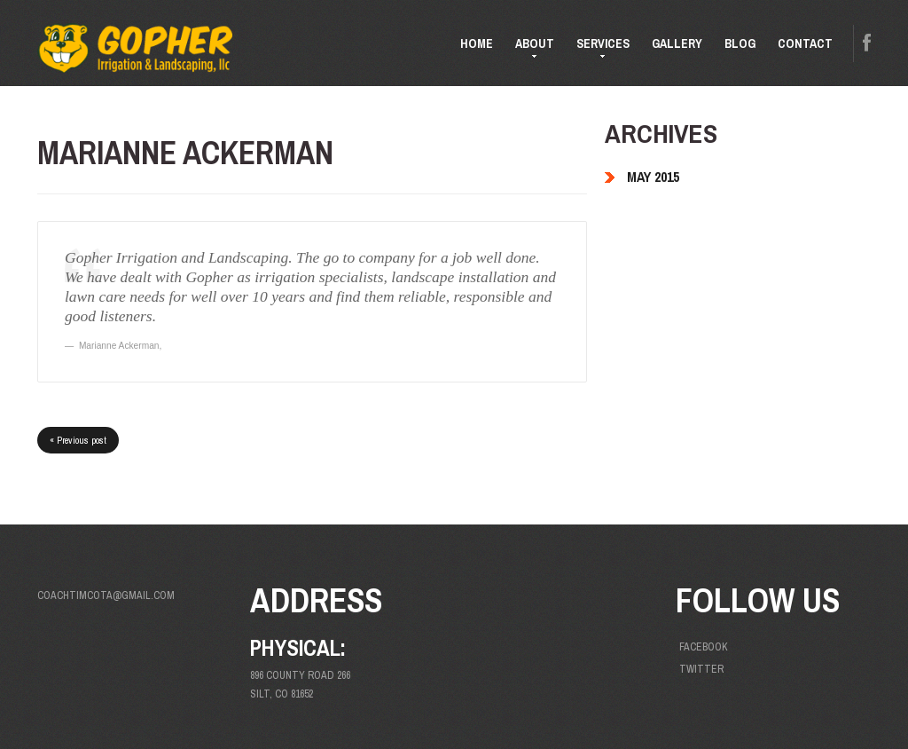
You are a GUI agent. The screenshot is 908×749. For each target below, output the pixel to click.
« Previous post (78, 440)
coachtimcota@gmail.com (106, 595)
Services (598, 51)
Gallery (677, 43)
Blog (739, 43)
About (529, 51)
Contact (805, 43)
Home (476, 43)
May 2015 (653, 176)
